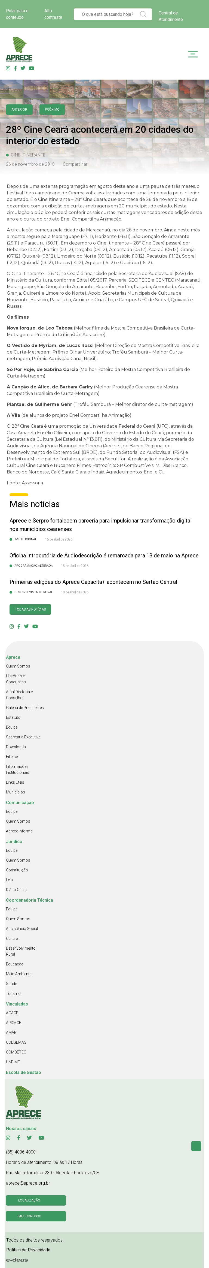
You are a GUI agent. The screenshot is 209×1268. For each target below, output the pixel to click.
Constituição (17, 870)
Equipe (11, 727)
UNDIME (13, 1062)
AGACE (12, 1013)
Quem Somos (18, 666)
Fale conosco (29, 1216)
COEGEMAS (16, 1042)
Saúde (11, 984)
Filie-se (12, 756)
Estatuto (13, 717)
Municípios (15, 792)
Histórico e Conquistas (16, 679)
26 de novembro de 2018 (30, 164)
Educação (15, 964)
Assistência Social (22, 928)
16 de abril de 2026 (58, 539)
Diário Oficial (16, 889)
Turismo (13, 993)
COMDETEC (16, 1052)
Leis (9, 880)
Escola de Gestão (23, 1072)
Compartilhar (75, 164)
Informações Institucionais (17, 769)
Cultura (12, 938)
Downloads (16, 747)
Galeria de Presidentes (25, 707)
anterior (19, 109)
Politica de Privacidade (28, 1249)
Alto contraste (53, 14)
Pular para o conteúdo (17, 14)
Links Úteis (15, 782)
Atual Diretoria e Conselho (19, 695)
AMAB (11, 1032)
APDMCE (13, 1023)
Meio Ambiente (18, 974)
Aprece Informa (19, 831)
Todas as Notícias (30, 609)
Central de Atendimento (171, 16)
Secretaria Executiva (23, 737)
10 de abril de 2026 (74, 592)
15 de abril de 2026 (74, 566)
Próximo (52, 109)
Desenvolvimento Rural (21, 951)
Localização (29, 1200)
